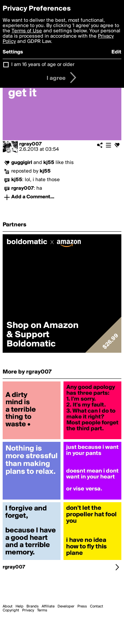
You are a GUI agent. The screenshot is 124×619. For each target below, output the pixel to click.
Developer (66, 606)
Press (82, 606)
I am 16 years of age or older (42, 64)
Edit (116, 52)
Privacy (28, 610)
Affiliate (48, 606)
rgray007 (30, 144)
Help (19, 606)
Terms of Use (27, 31)
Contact (96, 606)
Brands (32, 606)
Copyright (11, 610)
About (8, 606)
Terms (42, 610)
